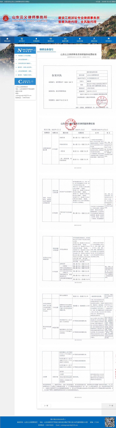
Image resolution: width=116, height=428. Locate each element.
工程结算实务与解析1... (24, 63)
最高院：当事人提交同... (24, 67)
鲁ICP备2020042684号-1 (58, 419)
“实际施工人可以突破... (24, 55)
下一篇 (111, 405)
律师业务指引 (46, 49)
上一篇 (46, 405)
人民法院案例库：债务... (24, 71)
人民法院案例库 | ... (23, 59)
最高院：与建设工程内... (24, 75)
